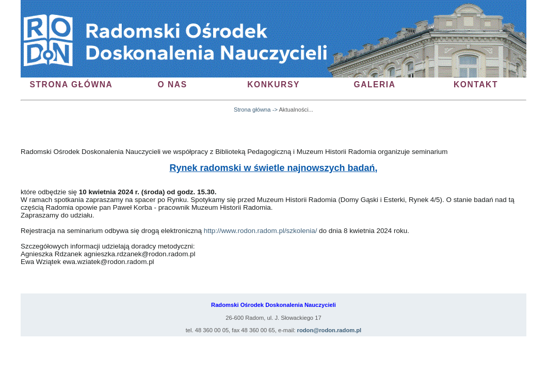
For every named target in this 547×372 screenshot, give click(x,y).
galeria (374, 84)
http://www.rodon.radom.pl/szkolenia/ (260, 231)
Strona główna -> (256, 109)
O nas (172, 84)
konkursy (273, 84)
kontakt (476, 84)
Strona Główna (71, 84)
